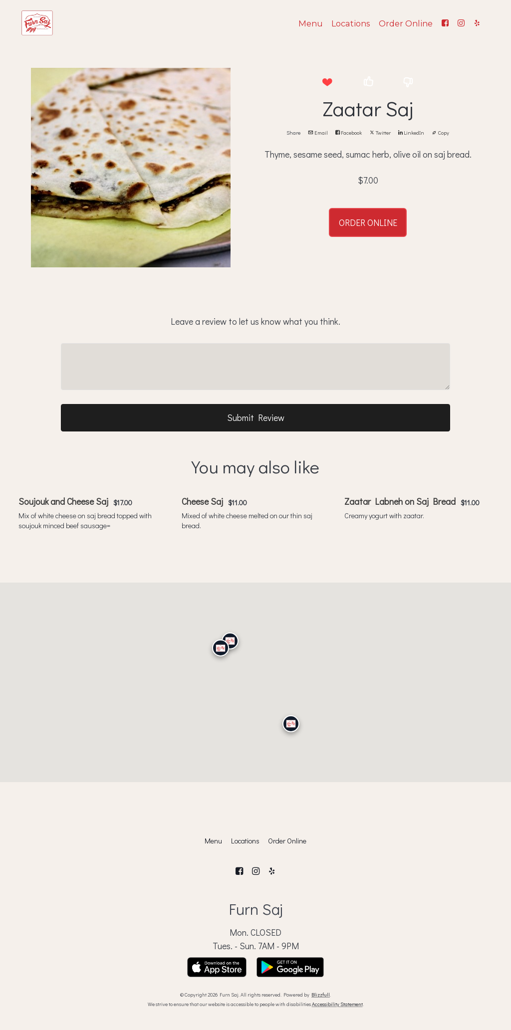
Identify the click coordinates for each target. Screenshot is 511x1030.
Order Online (406, 23)
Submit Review (255, 417)
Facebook (348, 132)
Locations (350, 23)
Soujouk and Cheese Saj (63, 501)
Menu (310, 23)
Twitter (380, 132)
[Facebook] (445, 22)
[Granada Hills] (230, 640)
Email (318, 132)
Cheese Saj (202, 501)
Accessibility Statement (337, 1004)
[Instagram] (461, 22)
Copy (440, 132)
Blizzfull (320, 994)
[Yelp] (477, 22)
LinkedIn (411, 132)
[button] (327, 82)
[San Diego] (290, 723)
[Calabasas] (220, 647)
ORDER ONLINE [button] (368, 222)
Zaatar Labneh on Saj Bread (400, 501)
